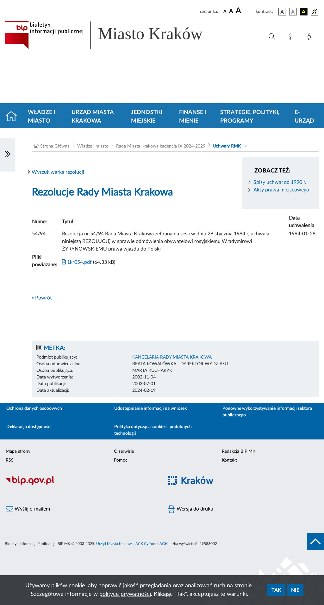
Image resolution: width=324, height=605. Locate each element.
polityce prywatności (125, 594)
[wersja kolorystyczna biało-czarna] (293, 11)
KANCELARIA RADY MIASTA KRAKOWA (172, 357)
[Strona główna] (14, 116)
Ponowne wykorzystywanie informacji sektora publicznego (267, 411)
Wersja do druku (190, 509)
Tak (276, 590)
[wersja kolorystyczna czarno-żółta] (303, 11)
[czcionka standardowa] (225, 11)
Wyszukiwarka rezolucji (58, 172)
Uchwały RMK (227, 146)
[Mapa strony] (291, 38)
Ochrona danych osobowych (34, 408)
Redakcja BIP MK (238, 451)
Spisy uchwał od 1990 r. (279, 182)
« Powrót (42, 297)
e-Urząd (304, 117)
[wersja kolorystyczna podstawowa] (282, 11)
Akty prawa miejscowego (281, 189)
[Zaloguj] (310, 38)
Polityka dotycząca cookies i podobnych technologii (153, 430)
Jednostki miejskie (146, 117)
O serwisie (124, 451)
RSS (10, 460)
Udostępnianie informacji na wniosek (150, 408)
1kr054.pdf (77, 262)
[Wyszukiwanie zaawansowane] (272, 36)
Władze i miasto (41, 117)
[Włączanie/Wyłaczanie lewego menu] (7, 155)
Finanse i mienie (192, 117)
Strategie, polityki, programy (249, 117)
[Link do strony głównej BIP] (113, 35)
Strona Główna (55, 146)
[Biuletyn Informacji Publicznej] (81, 484)
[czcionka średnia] (231, 11)
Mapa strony (18, 451)
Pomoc (121, 460)
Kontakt (229, 460)
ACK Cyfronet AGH (151, 544)
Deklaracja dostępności (29, 427)
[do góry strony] (315, 541)
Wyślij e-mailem (28, 509)
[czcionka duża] (244, 10)
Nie (295, 590)
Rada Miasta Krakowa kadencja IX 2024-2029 (160, 146)
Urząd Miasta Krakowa (93, 117)
